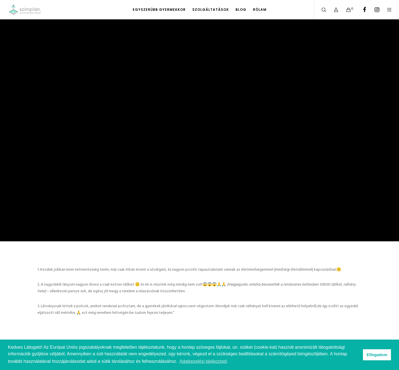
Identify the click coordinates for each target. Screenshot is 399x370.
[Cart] (345, 9)
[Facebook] (361, 9)
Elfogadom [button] (377, 355)
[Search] (320, 9)
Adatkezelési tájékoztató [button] (203, 361)
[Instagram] (373, 9)
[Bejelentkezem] (332, 9)
